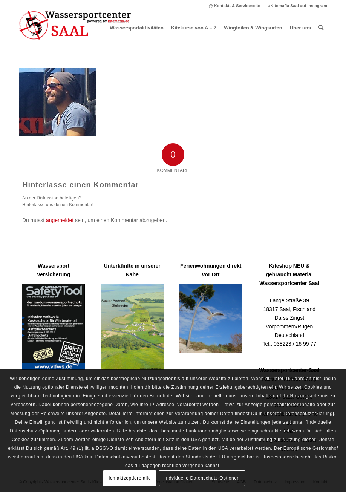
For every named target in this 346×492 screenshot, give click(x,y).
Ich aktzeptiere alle (130, 478)
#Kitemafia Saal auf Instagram (297, 5)
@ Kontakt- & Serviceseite (234, 5)
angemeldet (59, 220)
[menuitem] (235, 6)
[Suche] (321, 28)
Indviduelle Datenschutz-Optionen (202, 478)
